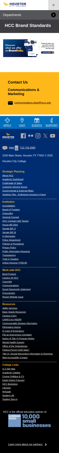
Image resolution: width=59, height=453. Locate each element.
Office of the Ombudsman (14, 346)
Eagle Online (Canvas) (13, 380)
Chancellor (7, 213)
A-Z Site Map (8, 369)
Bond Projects (9, 274)
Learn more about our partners (28, 444)
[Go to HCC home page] (16, 5)
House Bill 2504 (10, 225)
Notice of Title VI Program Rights (18, 338)
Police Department (11, 240)
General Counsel (10, 217)
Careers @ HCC (10, 278)
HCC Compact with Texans (15, 221)
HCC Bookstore (10, 384)
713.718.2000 (25, 147)
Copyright (7, 281)
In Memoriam (8, 236)
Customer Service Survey (14, 187)
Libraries (6, 388)
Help (8, 147)
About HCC (8, 175)
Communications (10, 285)
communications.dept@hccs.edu (29, 102)
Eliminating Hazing (11, 327)
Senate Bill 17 (9, 228)
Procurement (8, 293)
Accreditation (8, 206)
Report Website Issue (12, 297)
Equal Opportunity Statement (16, 289)
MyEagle (6, 391)
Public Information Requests (16, 251)
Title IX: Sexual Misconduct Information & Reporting (27, 354)
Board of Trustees (11, 209)
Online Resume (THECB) (14, 263)
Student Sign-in (9, 399)
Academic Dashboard (12, 179)
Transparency (9, 255)
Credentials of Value (12, 183)
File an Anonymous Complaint (17, 335)
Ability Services (9, 308)
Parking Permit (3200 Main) (15, 350)
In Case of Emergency (13, 331)
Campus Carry (9, 316)
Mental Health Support (13, 342)
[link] (39, 136)
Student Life (8, 395)
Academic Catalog (11, 372)
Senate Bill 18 (9, 232)
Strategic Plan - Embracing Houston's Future (24, 194)
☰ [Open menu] (54, 5)
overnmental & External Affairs (19, 191)
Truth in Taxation (10, 259)
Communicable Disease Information (19, 323)
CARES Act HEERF (12, 319)
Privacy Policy (9, 247)
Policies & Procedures (13, 244)
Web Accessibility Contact (15, 357)
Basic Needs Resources (14, 312)
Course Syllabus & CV (13, 376)
